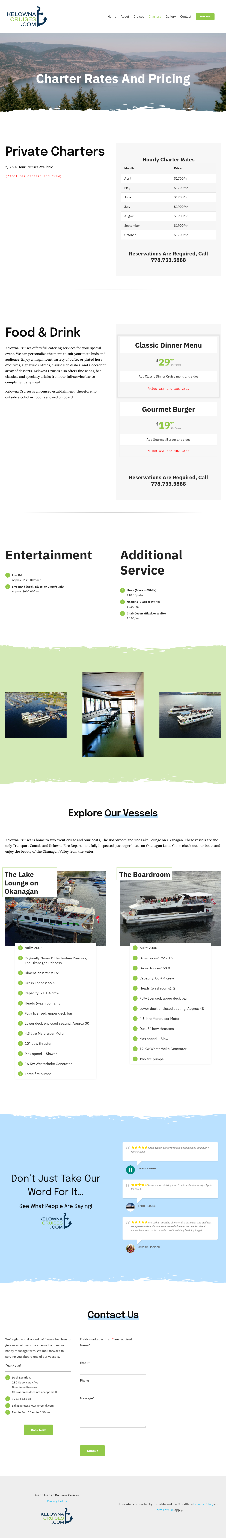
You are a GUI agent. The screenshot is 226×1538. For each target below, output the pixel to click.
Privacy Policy (57, 1501)
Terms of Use (164, 1510)
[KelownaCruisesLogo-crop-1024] (57, 1509)
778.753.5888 (168, 259)
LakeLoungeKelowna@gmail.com (33, 1405)
